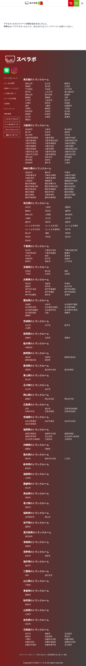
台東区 (47, 117)
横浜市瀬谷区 (50, 197)
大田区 (67, 108)
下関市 (28, 585)
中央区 (47, 89)
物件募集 (7, 114)
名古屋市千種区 (71, 304)
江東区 (28, 103)
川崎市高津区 (50, 178)
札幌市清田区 (50, 642)
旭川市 (28, 633)
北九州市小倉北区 (72, 436)
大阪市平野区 (30, 143)
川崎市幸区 (29, 178)
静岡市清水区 (70, 357)
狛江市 (67, 100)
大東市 (47, 129)
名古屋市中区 (50, 310)
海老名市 (29, 172)
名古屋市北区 (30, 307)
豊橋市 (28, 315)
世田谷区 (29, 111)
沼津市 (47, 357)
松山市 (28, 487)
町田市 (47, 103)
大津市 (28, 478)
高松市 (28, 507)
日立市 (28, 325)
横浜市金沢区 (70, 186)
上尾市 (48, 207)
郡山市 (47, 517)
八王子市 (48, 92)
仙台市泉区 (49, 421)
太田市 (47, 337)
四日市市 (48, 575)
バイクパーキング (11, 119)
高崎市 (67, 337)
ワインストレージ (11, 129)
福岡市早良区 (30, 436)
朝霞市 (68, 207)
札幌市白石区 (70, 642)
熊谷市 (48, 222)
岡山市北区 (49, 399)
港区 (27, 105)
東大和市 (48, 94)
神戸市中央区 (30, 289)
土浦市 (28, 328)
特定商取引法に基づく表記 (57, 654)
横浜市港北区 (30, 189)
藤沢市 (47, 172)
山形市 (28, 614)
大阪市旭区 (49, 137)
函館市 (47, 633)
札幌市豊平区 (50, 644)
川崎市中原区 (70, 175)
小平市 (28, 100)
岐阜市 (28, 468)
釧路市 (28, 636)
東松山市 (29, 214)
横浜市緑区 (69, 189)
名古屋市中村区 (71, 310)
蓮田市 (68, 211)
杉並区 (47, 114)
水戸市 (47, 325)
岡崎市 (67, 312)
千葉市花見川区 (71, 250)
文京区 (67, 86)
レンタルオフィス (11, 124)
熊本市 (28, 458)
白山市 (28, 389)
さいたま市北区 (51, 225)
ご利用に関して (10, 93)
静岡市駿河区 (30, 360)
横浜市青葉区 (30, 183)
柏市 (47, 255)
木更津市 (29, 258)
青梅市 (28, 86)
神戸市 (28, 292)
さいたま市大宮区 (32, 229)
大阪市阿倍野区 (31, 137)
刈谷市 (47, 304)
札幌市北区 (29, 642)
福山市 (47, 408)
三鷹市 (47, 105)
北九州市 (48, 436)
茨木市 (47, 132)
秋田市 (28, 604)
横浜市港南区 (50, 189)
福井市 (28, 565)
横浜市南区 (29, 192)
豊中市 (47, 162)
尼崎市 (47, 283)
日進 (47, 312)
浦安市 (47, 261)
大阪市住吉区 (50, 151)
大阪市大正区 (70, 151)
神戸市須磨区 (30, 294)
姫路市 (28, 286)
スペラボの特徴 (10, 98)
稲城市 (67, 94)
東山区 (47, 271)
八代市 (67, 458)
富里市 (28, 261)
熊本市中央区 (50, 458)
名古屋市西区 (30, 312)
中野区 (28, 108)
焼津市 (47, 360)
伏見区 (28, 271)
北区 (66, 97)
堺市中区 (48, 157)
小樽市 (28, 639)
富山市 (28, 379)
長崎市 (28, 546)
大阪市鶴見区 (50, 154)
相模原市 (48, 180)
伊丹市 (47, 286)
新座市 (68, 222)
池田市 (67, 132)
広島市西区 (49, 411)
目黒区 (67, 103)
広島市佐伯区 (70, 411)
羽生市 (48, 211)
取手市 (67, 325)
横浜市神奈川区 (31, 186)
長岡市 (28, 369)
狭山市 (28, 233)
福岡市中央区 (50, 433)
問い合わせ (41, 654)
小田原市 (29, 180)
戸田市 (48, 236)
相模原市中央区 (71, 180)
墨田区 (67, 114)
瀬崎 (47, 233)
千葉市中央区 (50, 250)
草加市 (68, 233)
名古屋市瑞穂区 (31, 310)
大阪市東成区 (30, 140)
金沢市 (47, 389)
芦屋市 (67, 283)
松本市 (28, 556)
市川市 (28, 250)
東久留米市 (69, 92)
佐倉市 (67, 258)
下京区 (28, 274)
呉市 (27, 408)
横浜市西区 (69, 192)
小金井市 (48, 100)
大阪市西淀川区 (71, 148)
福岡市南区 (69, 433)
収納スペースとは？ (11, 88)
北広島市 (68, 633)
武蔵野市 (68, 105)
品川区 (67, 111)
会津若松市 (29, 517)
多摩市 (67, 117)
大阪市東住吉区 (51, 140)
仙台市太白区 (70, 421)
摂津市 (47, 160)
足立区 (47, 83)
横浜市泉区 (69, 183)
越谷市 (28, 222)
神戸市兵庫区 (70, 289)
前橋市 (28, 337)
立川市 (28, 117)
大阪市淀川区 (70, 154)
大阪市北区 (49, 146)
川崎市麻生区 (30, 175)
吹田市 (67, 160)
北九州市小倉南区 (32, 439)
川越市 (28, 218)
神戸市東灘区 (50, 289)
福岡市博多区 (30, 433)
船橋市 (67, 253)
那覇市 (28, 449)
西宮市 (47, 294)
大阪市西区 (49, 148)
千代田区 (29, 89)
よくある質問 (9, 83)
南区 (66, 271)
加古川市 (68, 286)
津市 (27, 575)
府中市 (28, 92)
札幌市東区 (69, 639)
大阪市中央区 (70, 137)
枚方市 (28, 132)
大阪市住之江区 (31, 151)
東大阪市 (68, 129)
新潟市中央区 (50, 369)
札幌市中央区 (50, 639)
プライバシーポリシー (27, 654)
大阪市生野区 (70, 143)
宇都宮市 (29, 347)
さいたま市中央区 (32, 225)
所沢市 (68, 236)
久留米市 (48, 439)
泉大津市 (29, 135)
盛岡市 (28, 526)
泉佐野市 (29, 129)
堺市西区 (68, 157)
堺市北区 (29, 157)
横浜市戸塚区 (70, 194)
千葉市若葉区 (50, 253)
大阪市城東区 (30, 146)
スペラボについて (11, 78)
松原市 (47, 135)
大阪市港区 (69, 146)
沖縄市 (47, 449)
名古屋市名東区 (51, 307)
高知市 (28, 497)
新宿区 (28, 114)
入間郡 (48, 214)
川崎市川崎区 (50, 175)
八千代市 (68, 261)
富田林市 (29, 162)
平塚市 (67, 172)
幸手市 (68, 229)
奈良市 (28, 624)
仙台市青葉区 (30, 421)
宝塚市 (67, 294)
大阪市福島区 (50, 143)
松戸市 (47, 258)
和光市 (28, 240)
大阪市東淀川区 (71, 140)
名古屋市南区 (70, 307)
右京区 (47, 274)
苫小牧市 (68, 644)
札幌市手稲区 (30, 644)
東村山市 (29, 83)
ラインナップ (9, 109)
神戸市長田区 (70, 292)
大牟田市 (68, 439)
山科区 (67, 274)
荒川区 (47, 86)
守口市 (67, 135)
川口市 (48, 218)
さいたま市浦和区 (52, 229)
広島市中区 (29, 411)
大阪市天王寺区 (31, 154)
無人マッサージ (12, 135)
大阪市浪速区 (30, 148)
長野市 (47, 556)
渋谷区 (47, 111)
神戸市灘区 (49, 292)
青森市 (28, 594)
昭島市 (67, 83)
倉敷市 (28, 399)
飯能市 (28, 211)
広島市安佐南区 (71, 408)
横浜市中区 (49, 192)
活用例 (7, 103)
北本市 (68, 218)
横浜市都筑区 (30, 197)
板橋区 (28, 97)
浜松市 (28, 357)
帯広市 (67, 636)
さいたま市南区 (71, 225)
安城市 (28, 304)
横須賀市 (68, 197)
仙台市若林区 (30, 424)
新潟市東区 (69, 369)
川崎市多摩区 (70, 178)
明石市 (28, 283)
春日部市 (69, 214)
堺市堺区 (29, 160)
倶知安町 (48, 636)
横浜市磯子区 (50, 183)
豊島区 (28, 119)
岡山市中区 (69, 399)
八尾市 (67, 162)
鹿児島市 (29, 536)
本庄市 (28, 207)
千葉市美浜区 (30, 253)
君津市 (67, 255)
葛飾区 (47, 97)
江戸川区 (68, 89)
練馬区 (47, 108)
